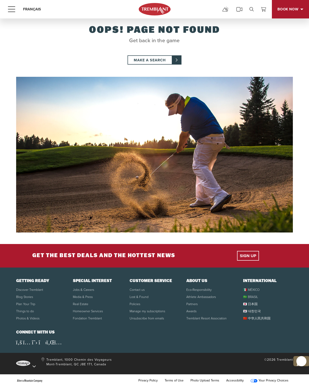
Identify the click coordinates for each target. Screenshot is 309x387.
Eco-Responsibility (199, 289)
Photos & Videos (27, 318)
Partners (192, 304)
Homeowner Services (88, 311)
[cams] (239, 9)
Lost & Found (139, 297)
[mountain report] (225, 9)
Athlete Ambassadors (201, 297)
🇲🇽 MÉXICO (251, 289)
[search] (251, 9)
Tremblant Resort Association (206, 318)
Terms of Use (174, 380)
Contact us (137, 289)
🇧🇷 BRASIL (250, 297)
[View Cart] (263, 9)
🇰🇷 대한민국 (252, 311)
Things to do (25, 311)
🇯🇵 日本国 (250, 304)
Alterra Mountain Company (29, 380)
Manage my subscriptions (147, 311)
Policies (135, 304)
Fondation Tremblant (87, 318)
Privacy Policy (148, 380)
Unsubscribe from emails (147, 318)
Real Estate (80, 304)
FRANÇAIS (32, 9)
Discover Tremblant (29, 289)
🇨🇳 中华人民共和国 (256, 318)
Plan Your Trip (25, 304)
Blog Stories (24, 297)
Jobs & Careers (83, 289)
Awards (191, 311)
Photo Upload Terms (204, 380)
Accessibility (235, 380)
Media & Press (83, 297)
